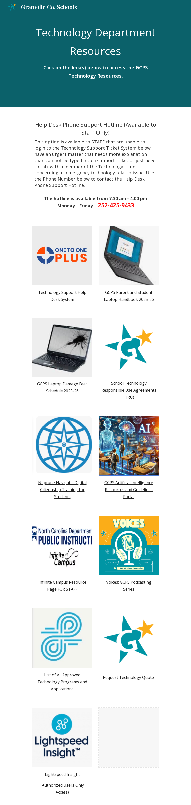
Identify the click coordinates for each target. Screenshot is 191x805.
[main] (95, 54)
